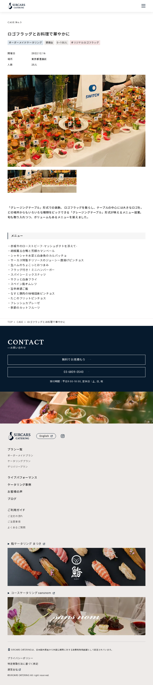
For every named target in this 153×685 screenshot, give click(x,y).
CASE (20, 322)
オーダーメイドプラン (20, 455)
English (46, 436)
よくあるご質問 (17, 527)
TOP (10, 322)
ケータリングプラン (19, 461)
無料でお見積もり (76, 359)
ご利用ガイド (16, 510)
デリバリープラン (18, 466)
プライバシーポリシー (20, 658)
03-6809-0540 (76, 371)
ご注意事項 (14, 521)
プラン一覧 (15, 449)
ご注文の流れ (15, 516)
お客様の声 (15, 491)
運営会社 (14, 669)
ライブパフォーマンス (22, 477)
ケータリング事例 (19, 484)
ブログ (12, 498)
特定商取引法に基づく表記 (23, 663)
